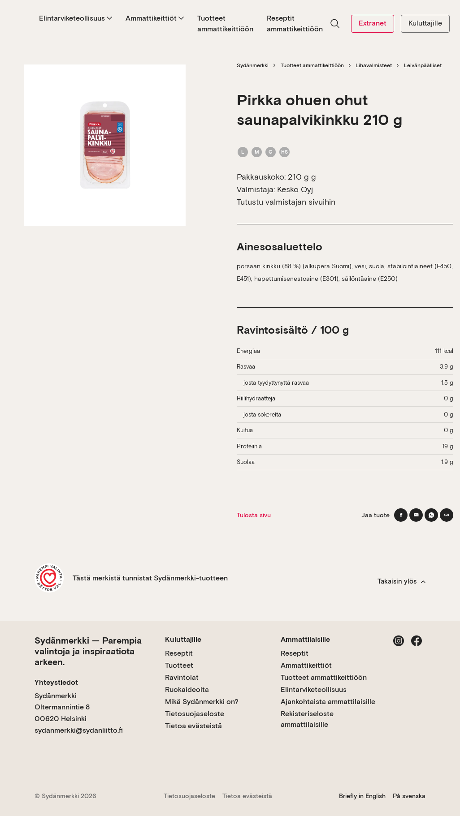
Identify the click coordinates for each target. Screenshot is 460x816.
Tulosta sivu (254, 515)
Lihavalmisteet (374, 65)
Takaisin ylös (401, 581)
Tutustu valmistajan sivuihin (286, 201)
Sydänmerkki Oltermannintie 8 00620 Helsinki (62, 707)
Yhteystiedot (56, 682)
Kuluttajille (425, 23)
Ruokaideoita (187, 689)
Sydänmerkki (253, 65)
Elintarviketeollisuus (75, 18)
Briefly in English (362, 795)
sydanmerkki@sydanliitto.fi (79, 730)
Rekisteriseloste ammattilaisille (307, 719)
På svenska (409, 795)
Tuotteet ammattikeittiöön (225, 23)
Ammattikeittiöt (155, 18)
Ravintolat (182, 677)
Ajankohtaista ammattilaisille (328, 701)
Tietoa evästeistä (193, 726)
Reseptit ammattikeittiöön (295, 23)
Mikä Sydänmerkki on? (202, 701)
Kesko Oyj (295, 189)
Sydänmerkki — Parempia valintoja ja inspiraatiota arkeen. (88, 651)
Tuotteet (179, 665)
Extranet (372, 23)
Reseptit (179, 653)
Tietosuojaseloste (194, 713)
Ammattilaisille (305, 639)
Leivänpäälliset (423, 65)
